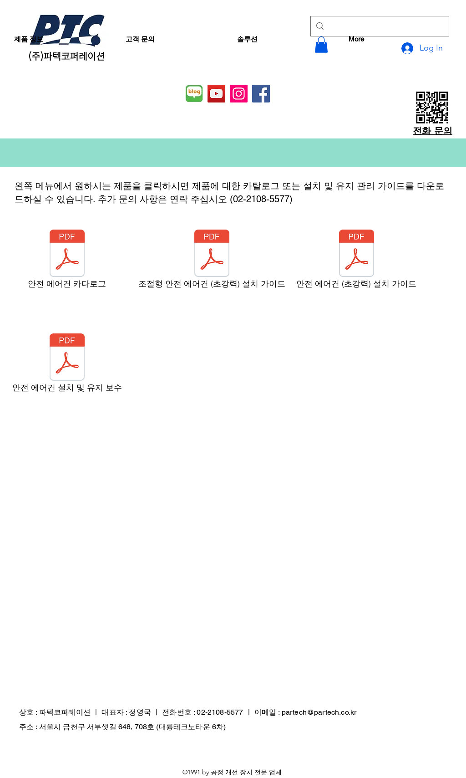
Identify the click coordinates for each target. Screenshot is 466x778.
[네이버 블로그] (194, 93)
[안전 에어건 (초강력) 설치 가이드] (356, 261)
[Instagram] (239, 93)
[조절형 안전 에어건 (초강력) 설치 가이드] (211, 261)
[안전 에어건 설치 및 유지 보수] (66, 365)
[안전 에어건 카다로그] (66, 261)
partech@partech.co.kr (319, 712)
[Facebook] (261, 93)
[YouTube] (216, 93)
